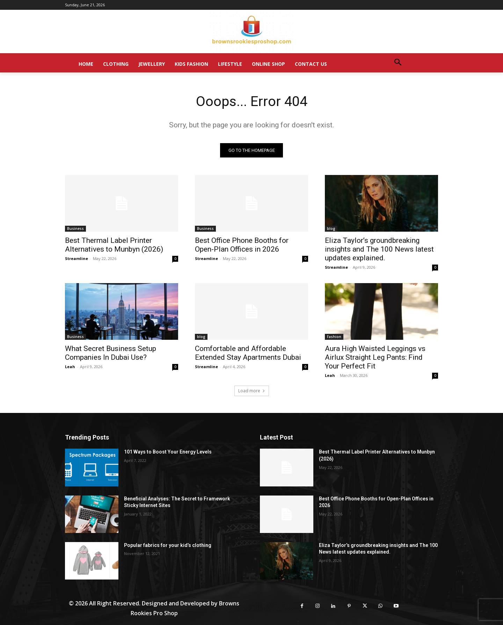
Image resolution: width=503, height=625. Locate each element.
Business (75, 228)
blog (331, 228)
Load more (251, 391)
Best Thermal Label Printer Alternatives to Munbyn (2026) (114, 245)
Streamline (76, 258)
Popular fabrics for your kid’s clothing (167, 545)
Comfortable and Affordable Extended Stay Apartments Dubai (248, 353)
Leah (70, 367)
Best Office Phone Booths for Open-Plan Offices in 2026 (242, 245)
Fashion (334, 337)
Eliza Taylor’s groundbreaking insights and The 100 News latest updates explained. (379, 249)
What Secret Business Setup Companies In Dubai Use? (110, 353)
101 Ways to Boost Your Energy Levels (168, 452)
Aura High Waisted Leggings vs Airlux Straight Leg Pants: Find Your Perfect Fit (375, 358)
